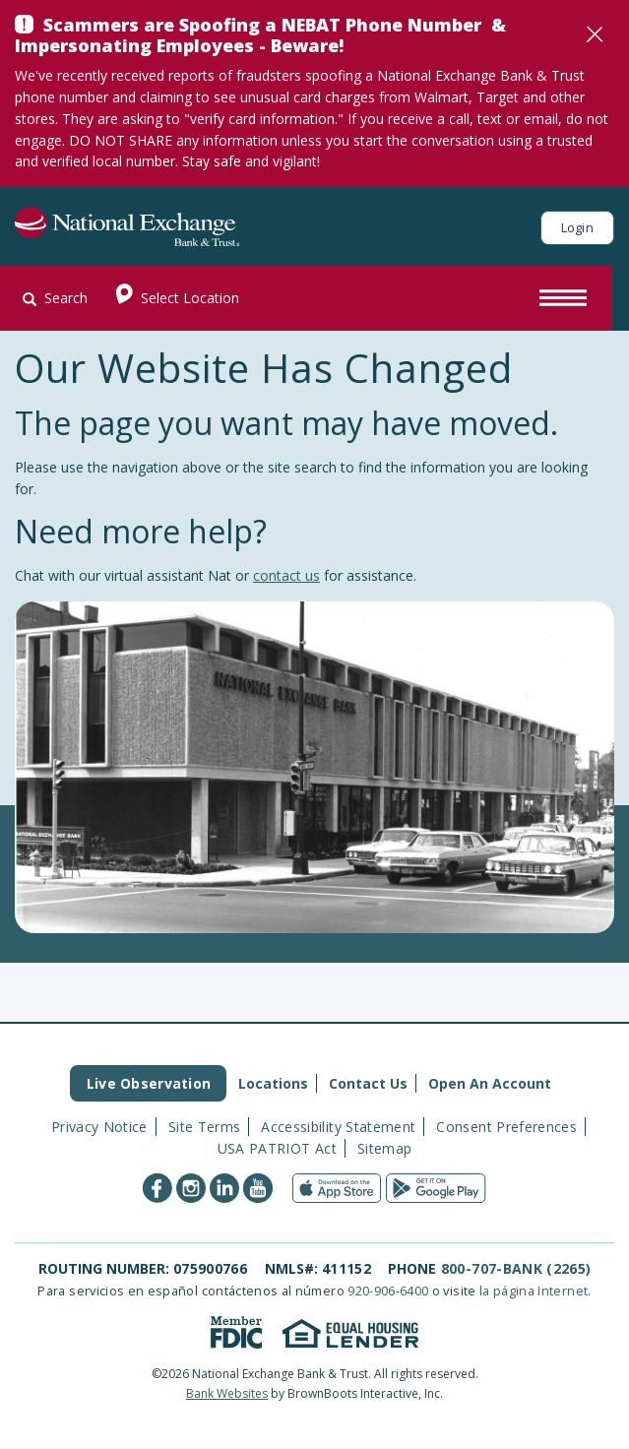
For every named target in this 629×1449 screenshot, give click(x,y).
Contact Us (368, 1083)
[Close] (594, 34)
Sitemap (384, 1148)
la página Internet (533, 1290)
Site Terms (204, 1126)
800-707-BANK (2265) (516, 1268)
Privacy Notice (99, 1126)
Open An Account (489, 1083)
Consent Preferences (506, 1126)
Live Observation (149, 1083)
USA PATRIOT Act (277, 1148)
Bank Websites (227, 1393)
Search (55, 297)
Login (577, 227)
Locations (273, 1083)
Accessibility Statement (338, 1126)
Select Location (171, 298)
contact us (286, 575)
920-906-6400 (387, 1290)
